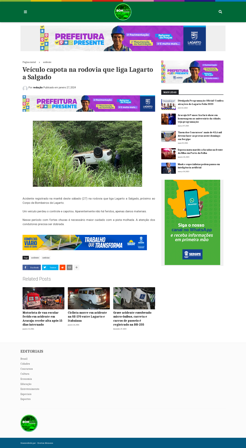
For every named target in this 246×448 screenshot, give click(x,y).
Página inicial (29, 62)
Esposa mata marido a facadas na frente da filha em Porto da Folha (200, 151)
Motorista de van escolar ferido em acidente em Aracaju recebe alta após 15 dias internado (42, 318)
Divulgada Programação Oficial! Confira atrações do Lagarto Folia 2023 (200, 102)
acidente (47, 62)
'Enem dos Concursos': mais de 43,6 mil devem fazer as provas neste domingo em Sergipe (200, 136)
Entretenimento (29, 389)
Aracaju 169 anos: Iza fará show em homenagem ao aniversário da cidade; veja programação (199, 118)
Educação (25, 384)
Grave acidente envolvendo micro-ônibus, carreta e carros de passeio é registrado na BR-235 (132, 318)
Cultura (24, 373)
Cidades (25, 363)
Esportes (25, 399)
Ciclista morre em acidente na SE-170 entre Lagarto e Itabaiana (87, 316)
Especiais (25, 394)
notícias (46, 257)
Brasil (24, 358)
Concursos (26, 368)
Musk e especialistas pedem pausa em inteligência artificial (199, 166)
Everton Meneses (45, 443)
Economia (26, 378)
